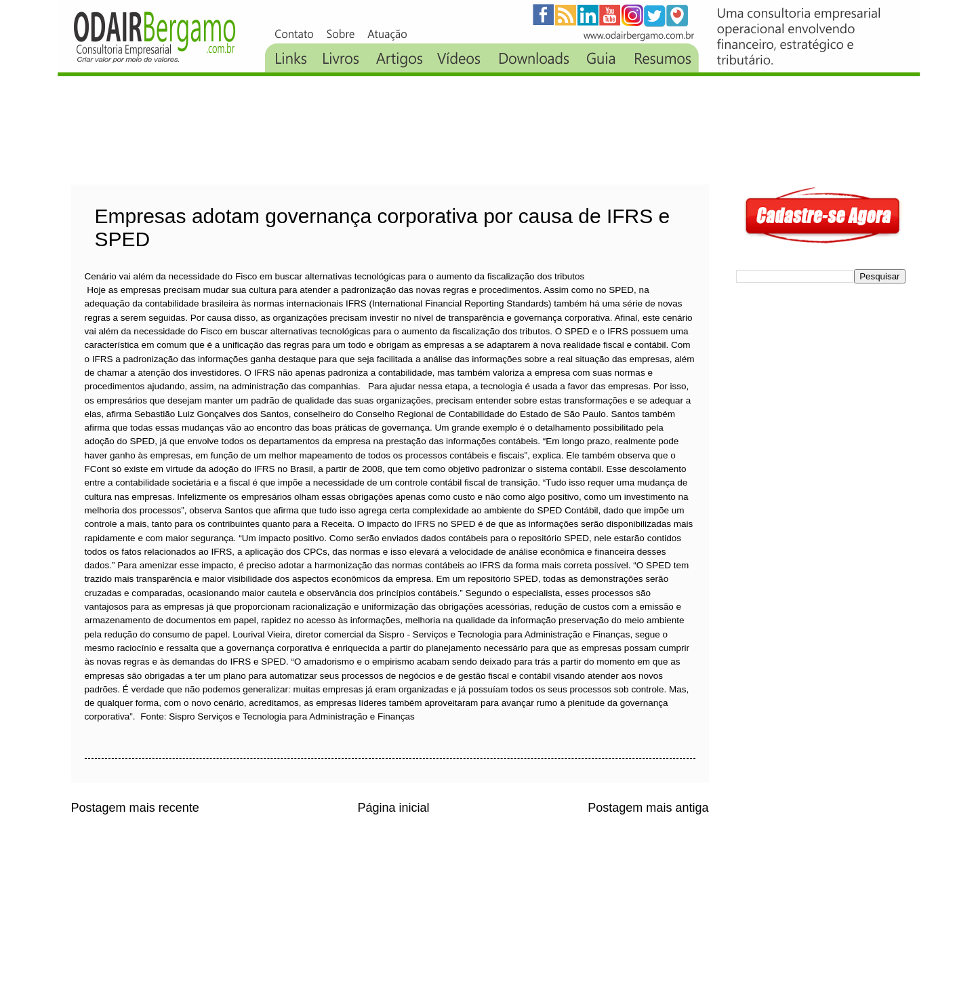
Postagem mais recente (135, 807)
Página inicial (393, 807)
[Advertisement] (318, 130)
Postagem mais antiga (648, 807)
